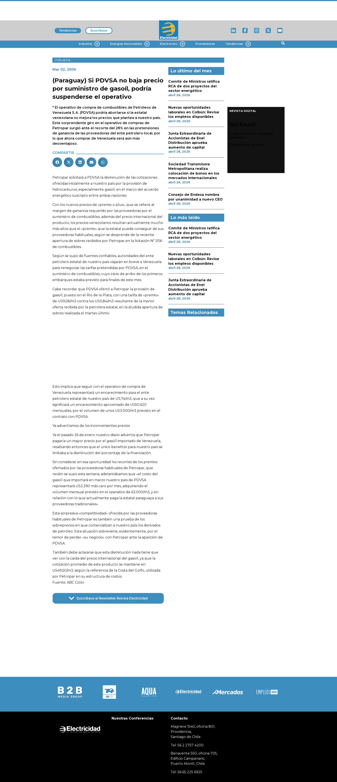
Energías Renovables (130, 44)
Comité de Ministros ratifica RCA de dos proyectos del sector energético (194, 86)
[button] (57, 162)
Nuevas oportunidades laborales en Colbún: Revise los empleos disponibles (193, 112)
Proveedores (205, 44)
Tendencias (238, 44)
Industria (89, 44)
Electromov (172, 44)
